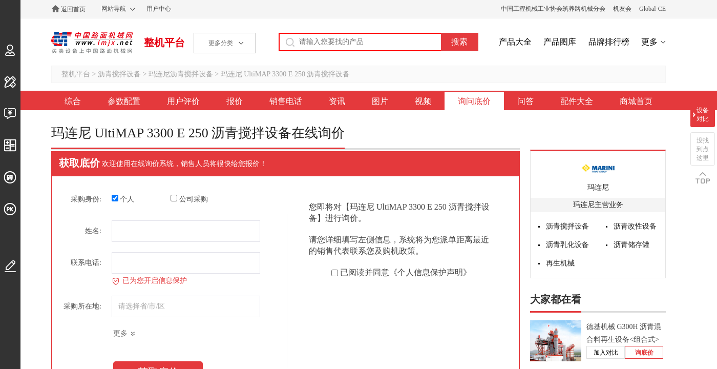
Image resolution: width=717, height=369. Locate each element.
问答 (525, 101)
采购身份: (86, 199)
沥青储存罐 (631, 245)
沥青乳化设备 (567, 245)
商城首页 (636, 101)
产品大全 (515, 41)
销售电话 (285, 101)
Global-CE (652, 8)
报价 (234, 101)
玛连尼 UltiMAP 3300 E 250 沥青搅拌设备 (285, 74)
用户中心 (158, 8)
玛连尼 (598, 187)
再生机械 (560, 263)
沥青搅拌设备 (119, 74)
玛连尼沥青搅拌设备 (181, 74)
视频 (423, 101)
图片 (380, 101)
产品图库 (559, 41)
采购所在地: (82, 306)
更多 (649, 41)
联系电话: (86, 262)
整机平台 (164, 42)
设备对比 (703, 114)
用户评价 (183, 101)
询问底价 (474, 101)
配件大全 (576, 101)
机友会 (622, 8)
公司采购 (189, 199)
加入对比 (606, 352)
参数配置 (124, 101)
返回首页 (73, 9)
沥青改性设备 (635, 226)
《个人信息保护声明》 (430, 272)
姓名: (93, 231)
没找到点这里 (703, 149)
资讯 (337, 101)
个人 (123, 199)
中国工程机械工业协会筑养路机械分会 (553, 8)
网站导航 (113, 8)
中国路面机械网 (92, 42)
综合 (73, 101)
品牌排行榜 (608, 41)
